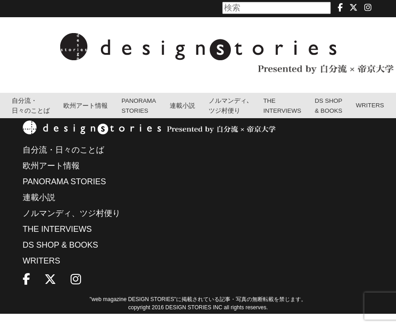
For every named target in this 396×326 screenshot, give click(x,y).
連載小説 (182, 105)
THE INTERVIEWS (57, 229)
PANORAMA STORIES (138, 105)
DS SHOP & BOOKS (329, 105)
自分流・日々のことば (31, 105)
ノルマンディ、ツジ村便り (71, 213)
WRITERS (370, 105)
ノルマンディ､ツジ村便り (229, 105)
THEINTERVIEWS (282, 105)
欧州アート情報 (85, 105)
